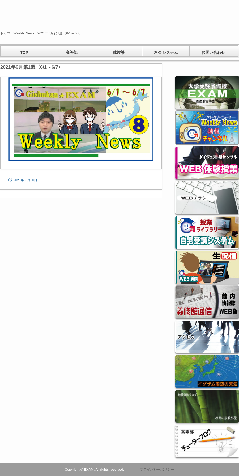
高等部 (72, 52)
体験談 (119, 52)
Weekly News (24, 33)
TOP (24, 52)
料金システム (166, 52)
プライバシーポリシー (157, 469)
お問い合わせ (213, 52)
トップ (5, 33)
